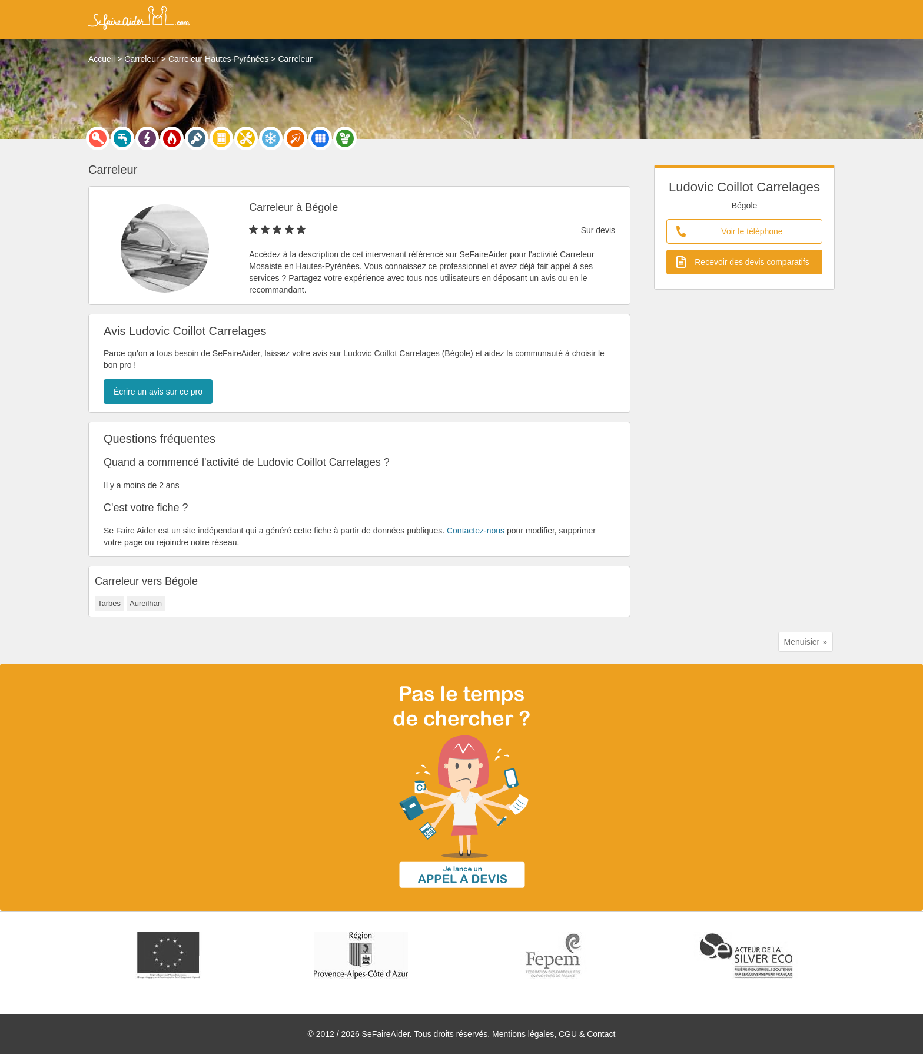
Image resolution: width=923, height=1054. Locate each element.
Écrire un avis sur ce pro (158, 391)
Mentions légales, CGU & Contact (553, 1034)
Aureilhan (146, 603)
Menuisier (802, 642)
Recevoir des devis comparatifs (742, 262)
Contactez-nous (475, 530)
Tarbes (109, 603)
